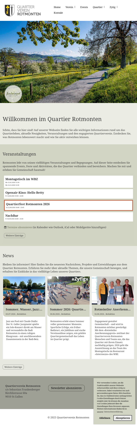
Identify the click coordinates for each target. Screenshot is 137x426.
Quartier (99, 7)
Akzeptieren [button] (123, 417)
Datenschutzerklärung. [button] (113, 411)
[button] (68, 182)
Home (57, 7)
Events (84, 7)
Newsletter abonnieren (73, 395)
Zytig (114, 7)
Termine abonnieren (19, 227)
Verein (70, 7)
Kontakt (58, 12)
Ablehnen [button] (104, 417)
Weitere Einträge (14, 235)
